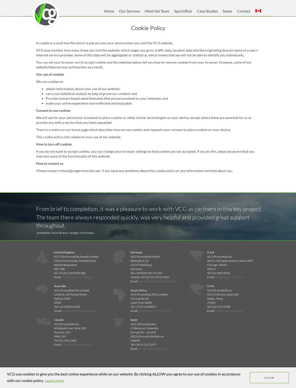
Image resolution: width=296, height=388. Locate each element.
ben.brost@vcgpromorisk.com (157, 281)
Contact (243, 11)
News (227, 11)
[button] (258, 11)
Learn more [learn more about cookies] (54, 380)
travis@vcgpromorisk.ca (76, 344)
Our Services (129, 11)
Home (109, 11)
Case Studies (207, 11)
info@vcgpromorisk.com (76, 277)
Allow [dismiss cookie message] (269, 377)
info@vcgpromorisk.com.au (79, 311)
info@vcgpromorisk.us (229, 277)
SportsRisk (183, 11)
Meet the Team (157, 11)
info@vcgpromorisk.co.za (154, 311)
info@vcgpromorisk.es (152, 348)
